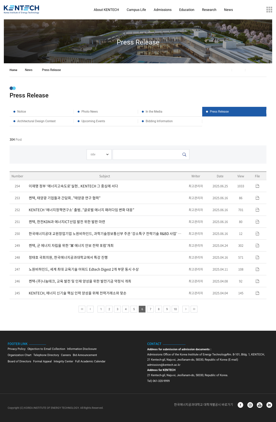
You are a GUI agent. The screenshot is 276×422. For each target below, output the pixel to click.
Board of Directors (19, 361)
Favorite (238, 70)
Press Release (51, 70)
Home (13, 70)
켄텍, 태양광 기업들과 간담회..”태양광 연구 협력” (64, 197)
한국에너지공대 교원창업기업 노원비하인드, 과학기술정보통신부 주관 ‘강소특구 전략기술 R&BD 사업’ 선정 (106, 233)
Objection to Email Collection (46, 349)
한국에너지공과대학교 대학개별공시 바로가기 (204, 404)
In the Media (154, 111)
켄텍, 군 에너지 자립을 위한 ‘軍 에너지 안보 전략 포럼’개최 (71, 245)
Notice (21, 111)
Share (225, 70)
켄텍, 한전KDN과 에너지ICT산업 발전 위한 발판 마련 (67, 221)
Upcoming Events (93, 121)
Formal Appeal (42, 361)
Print (252, 70)
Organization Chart (19, 355)
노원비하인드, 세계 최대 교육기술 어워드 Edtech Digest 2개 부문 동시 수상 (84, 269)
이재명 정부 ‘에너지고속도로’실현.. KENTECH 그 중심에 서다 (73, 186)
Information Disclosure (82, 349)
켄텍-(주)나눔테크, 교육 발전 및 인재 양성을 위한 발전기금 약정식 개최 (80, 281)
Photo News (89, 111)
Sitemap (269, 9)
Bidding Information (159, 121)
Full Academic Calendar (90, 361)
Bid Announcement (85, 355)
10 (175, 309)
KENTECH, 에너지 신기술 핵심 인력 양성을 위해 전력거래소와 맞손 (78, 293)
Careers (66, 355)
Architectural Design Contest (36, 121)
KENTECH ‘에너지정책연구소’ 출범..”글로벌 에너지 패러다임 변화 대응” (81, 209)
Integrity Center (63, 361)
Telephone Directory (46, 355)
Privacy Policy (16, 349)
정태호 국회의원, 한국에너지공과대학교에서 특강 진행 (68, 257)
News (28, 70)
